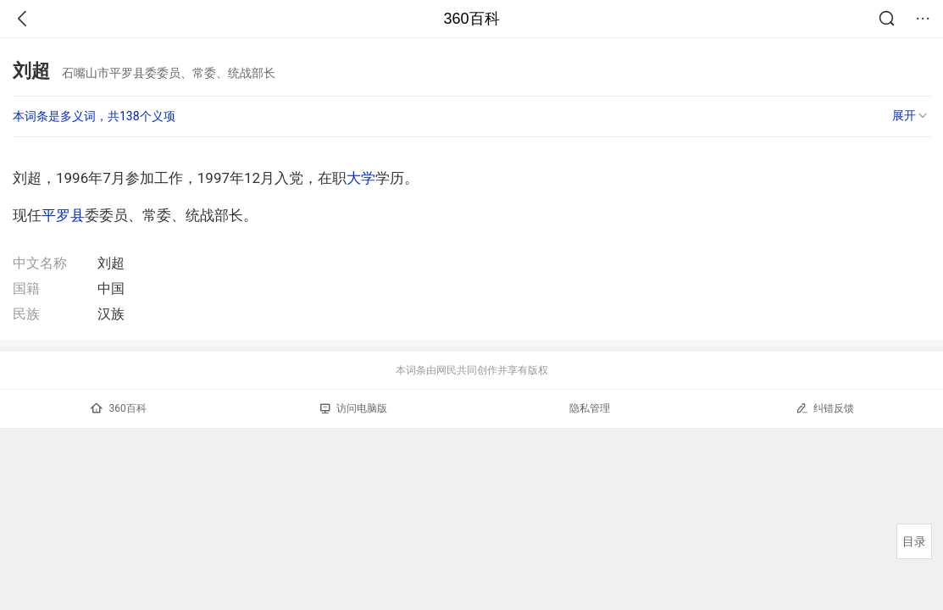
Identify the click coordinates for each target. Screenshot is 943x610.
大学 (361, 177)
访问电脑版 (353, 408)
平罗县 (63, 215)
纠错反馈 (825, 408)
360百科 (471, 18)
